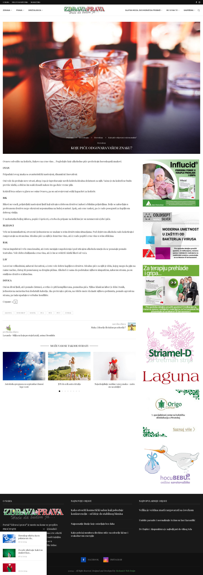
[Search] (198, 10)
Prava (19, 10)
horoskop (21, 313)
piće (50, 313)
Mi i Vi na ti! (172, 10)
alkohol (8, 313)
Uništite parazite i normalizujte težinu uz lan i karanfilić (167, 520)
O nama (6, 2)
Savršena (188, 10)
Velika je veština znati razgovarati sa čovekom (166, 510)
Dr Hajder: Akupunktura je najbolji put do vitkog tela (165, 529)
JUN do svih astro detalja (69, 384)
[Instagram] (199, 2)
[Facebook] (196, 2)
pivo (58, 313)
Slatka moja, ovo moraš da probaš (142, 10)
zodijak (68, 313)
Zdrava (6, 10)
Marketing (35, 2)
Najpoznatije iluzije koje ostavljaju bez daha (93, 523)
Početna (69, 137)
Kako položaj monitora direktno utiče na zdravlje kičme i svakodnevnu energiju (100, 534)
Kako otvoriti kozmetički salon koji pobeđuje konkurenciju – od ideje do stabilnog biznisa (97, 511)
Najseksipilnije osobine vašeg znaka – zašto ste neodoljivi (115, 385)
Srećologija (34, 10)
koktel (33, 313)
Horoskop (98, 137)
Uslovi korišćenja (20, 2)
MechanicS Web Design (125, 570)
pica (42, 313)
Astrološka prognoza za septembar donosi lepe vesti (24, 385)
